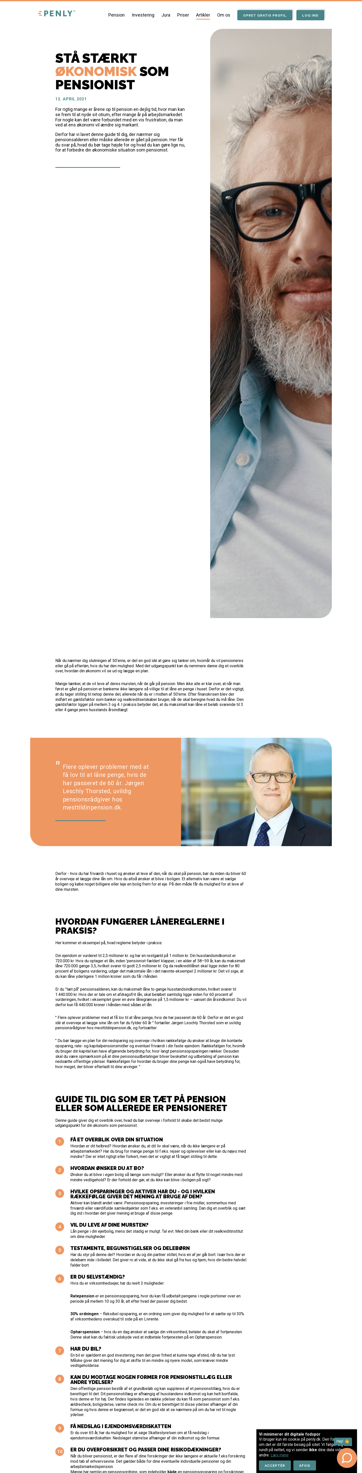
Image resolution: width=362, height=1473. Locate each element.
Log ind (310, 15)
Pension (114, 15)
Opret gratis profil (263, 15)
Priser (181, 15)
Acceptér (275, 1465)
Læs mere (279, 1454)
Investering (140, 15)
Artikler (201, 15)
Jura (163, 15)
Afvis (306, 1465)
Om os (221, 15)
